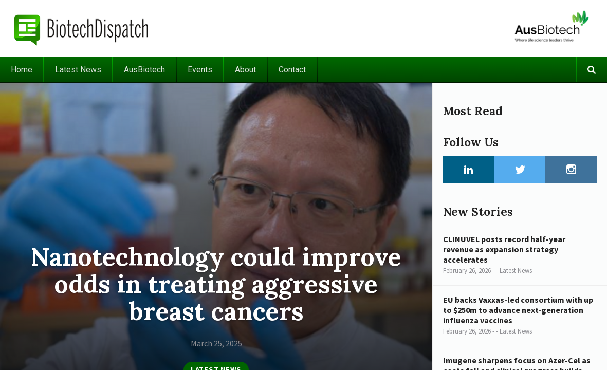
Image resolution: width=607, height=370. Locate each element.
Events (200, 70)
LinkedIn (468, 169)
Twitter (520, 169)
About (245, 70)
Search (591, 69)
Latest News (78, 70)
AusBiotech (144, 70)
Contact (292, 70)
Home (21, 70)
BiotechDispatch (81, 28)
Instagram (571, 169)
